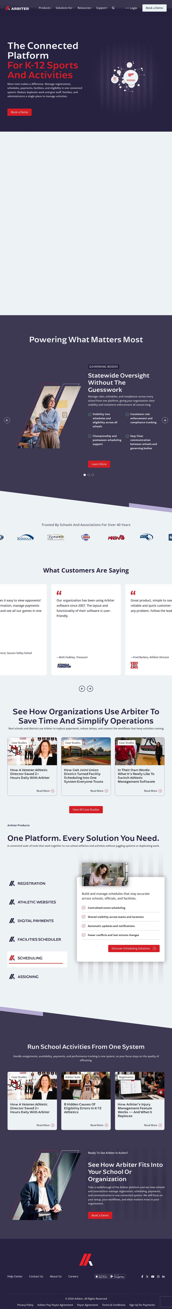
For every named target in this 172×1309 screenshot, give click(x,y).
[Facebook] (142, 1276)
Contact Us (36, 1276)
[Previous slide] (82, 689)
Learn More (99, 464)
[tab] (84, 475)
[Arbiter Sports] (17, 8)
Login (131, 8)
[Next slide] (165, 420)
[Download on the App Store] (101, 1276)
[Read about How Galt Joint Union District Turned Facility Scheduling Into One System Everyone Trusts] (86, 766)
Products (44, 8)
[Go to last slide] (7, 420)
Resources (84, 8)
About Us (56, 1276)
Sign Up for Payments (142, 1304)
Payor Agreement (87, 1304)
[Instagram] (158, 1276)
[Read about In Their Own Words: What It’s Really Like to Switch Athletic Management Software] (140, 766)
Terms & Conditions (113, 1304)
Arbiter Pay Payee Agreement (55, 1304)
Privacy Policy (25, 1304)
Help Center (15, 1276)
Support (101, 8)
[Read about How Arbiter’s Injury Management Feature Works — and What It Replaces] (140, 1101)
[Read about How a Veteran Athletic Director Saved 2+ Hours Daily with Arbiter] (32, 766)
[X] (147, 1276)
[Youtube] (152, 1276)
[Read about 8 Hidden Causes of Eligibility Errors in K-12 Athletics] (86, 1101)
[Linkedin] (163, 1276)
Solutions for (64, 8)
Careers (73, 1276)
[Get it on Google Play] (117, 1276)
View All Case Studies (86, 809)
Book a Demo (154, 8)
